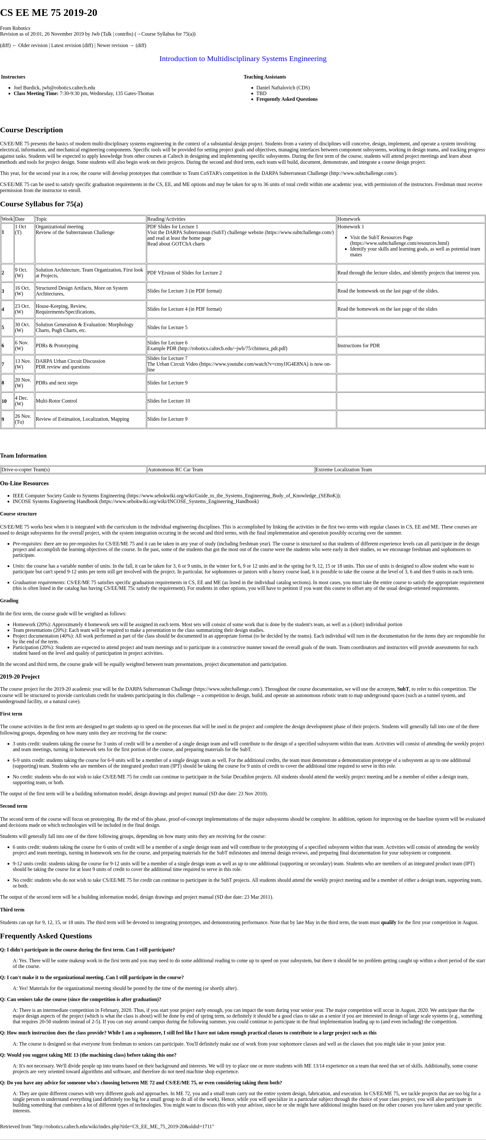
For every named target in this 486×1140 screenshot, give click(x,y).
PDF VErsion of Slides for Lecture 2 (184, 272)
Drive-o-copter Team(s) (26, 469)
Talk (107, 34)
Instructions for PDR (358, 345)
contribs (123, 34)
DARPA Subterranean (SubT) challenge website (215, 232)
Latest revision (66, 45)
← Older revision (29, 45)
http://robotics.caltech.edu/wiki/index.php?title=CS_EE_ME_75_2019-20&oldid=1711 (123, 1126)
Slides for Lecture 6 (167, 342)
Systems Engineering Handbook (65, 501)
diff (5, 45)
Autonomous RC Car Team (175, 469)
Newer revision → (115, 45)
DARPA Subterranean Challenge (294, 173)
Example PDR (162, 348)
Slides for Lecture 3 (167, 291)
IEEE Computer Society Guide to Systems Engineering (69, 495)
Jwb (96, 34)
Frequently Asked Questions (287, 99)
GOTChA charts (188, 243)
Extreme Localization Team (344, 469)
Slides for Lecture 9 (167, 382)
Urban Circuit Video (177, 364)
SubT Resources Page (391, 237)
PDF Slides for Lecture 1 (172, 226)
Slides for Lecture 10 (168, 401)
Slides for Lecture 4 (167, 309)
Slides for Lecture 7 (167, 358)
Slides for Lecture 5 (167, 327)
